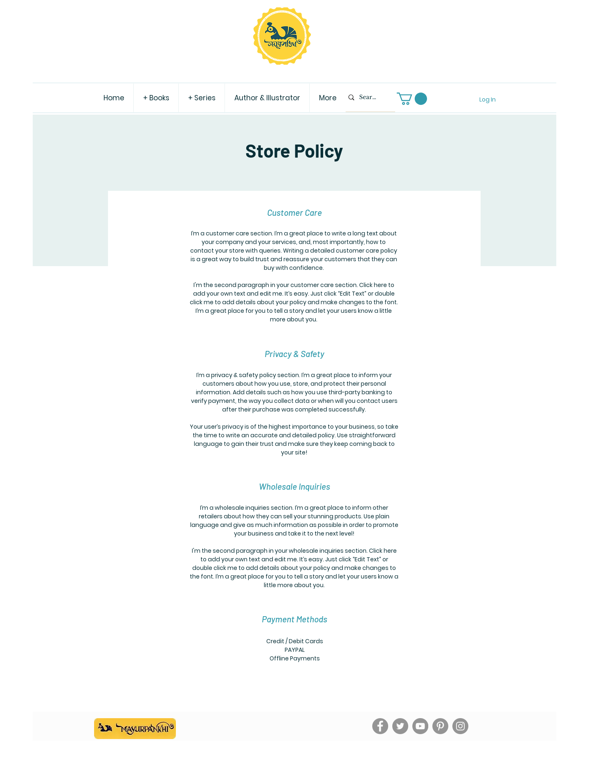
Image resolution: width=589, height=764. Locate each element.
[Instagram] (460, 726)
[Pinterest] (440, 726)
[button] (412, 99)
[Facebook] (380, 726)
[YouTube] (420, 726)
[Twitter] (400, 726)
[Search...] (368, 97)
